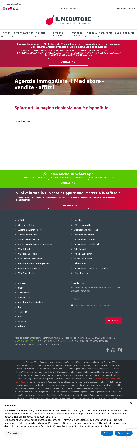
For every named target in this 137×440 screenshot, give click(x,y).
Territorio (106, 33)
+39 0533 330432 (67, 8)
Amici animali (24, 293)
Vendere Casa (77, 34)
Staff (20, 288)
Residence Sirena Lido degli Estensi (34, 263)
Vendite (41, 33)
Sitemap (22, 321)
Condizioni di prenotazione (30, 302)
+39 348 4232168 (24, 341)
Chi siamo (22, 283)
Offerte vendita (58, 34)
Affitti (7, 33)
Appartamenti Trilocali (28, 239)
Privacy (21, 326)
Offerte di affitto (26, 225)
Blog (118, 33)
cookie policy (62, 416)
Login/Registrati (14, 4)
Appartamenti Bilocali (28, 234)
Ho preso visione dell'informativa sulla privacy (91, 306)
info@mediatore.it (126, 8)
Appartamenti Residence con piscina (35, 244)
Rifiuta (107, 433)
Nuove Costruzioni (83, 258)
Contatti (128, 33)
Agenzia (92, 33)
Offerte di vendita (82, 225)
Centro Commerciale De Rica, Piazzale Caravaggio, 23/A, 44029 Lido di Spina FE (78, 338)
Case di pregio (81, 273)
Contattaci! (68, 62)
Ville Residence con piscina (30, 258)
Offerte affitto (24, 33)
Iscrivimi (113, 320)
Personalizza (13, 433)
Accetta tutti (124, 433)
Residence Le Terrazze (29, 268)
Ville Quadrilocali (26, 273)
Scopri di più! (68, 205)
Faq (19, 307)
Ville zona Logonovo (27, 254)
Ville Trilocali (24, 249)
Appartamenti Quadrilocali (86, 244)
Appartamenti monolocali (30, 230)
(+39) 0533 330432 (43, 341)
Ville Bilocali (80, 263)
